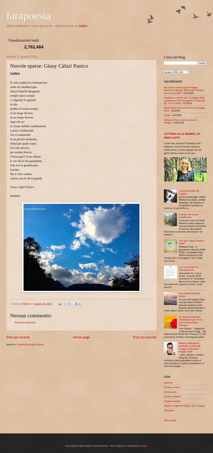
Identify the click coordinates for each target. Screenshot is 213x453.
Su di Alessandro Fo (188, 268)
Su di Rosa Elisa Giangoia (190, 321)
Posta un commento (25, 322)
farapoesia (28, 16)
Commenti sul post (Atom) (30, 344)
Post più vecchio (145, 337)
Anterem (168, 382)
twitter (83, 26)
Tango (167, 115)
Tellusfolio (169, 410)
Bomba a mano (172, 387)
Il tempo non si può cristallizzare (189, 216)
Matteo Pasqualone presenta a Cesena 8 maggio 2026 (190, 347)
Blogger (143, 445)
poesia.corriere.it (172, 396)
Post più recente (18, 337)
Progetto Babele (172, 401)
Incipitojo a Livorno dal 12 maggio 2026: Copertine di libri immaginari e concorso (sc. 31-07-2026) (184, 100)
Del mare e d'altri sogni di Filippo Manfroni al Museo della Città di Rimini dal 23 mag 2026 (184, 90)
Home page (81, 337)
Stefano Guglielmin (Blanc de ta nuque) (184, 405)
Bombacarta (170, 392)
